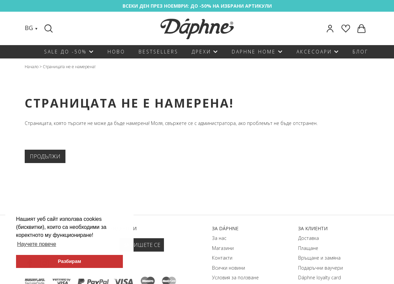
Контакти (222, 258)
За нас (219, 238)
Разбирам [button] (69, 261)
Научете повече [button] (36, 244)
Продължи (45, 156)
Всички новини (228, 268)
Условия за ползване (235, 277)
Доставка (308, 238)
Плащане (308, 248)
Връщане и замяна (319, 258)
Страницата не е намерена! (69, 66)
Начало (31, 66)
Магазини (223, 248)
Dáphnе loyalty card (319, 277)
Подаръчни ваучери (320, 268)
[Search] (49, 28)
